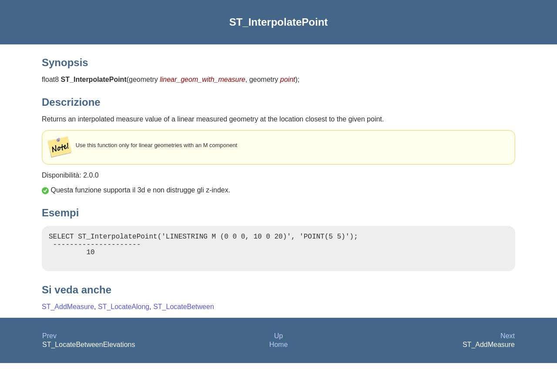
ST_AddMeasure (68, 313)
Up (278, 342)
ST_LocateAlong (123, 313)
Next (507, 342)
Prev (49, 342)
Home (278, 351)
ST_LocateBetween (183, 313)
